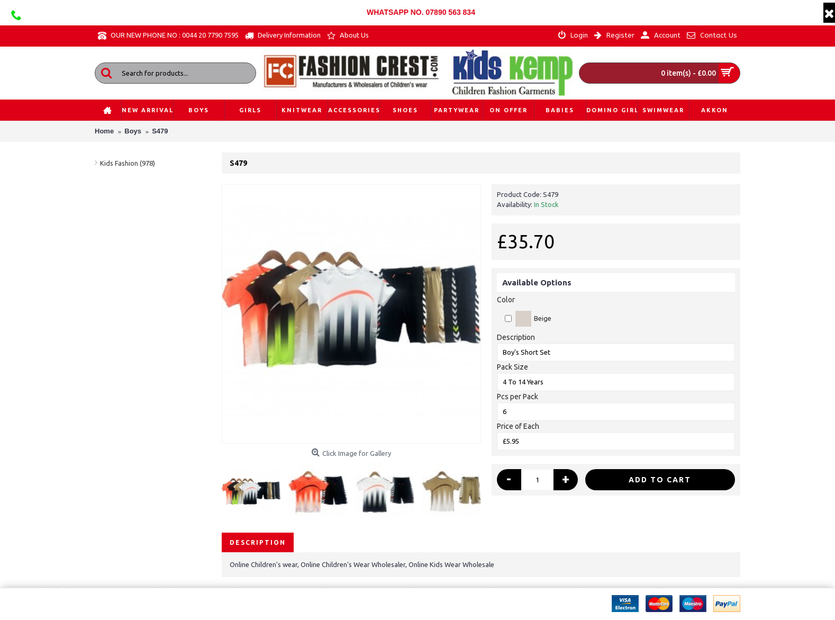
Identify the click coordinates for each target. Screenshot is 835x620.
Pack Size (512, 367)
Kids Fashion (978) (127, 163)
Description (516, 337)
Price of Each (518, 426)
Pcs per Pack (517, 396)
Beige (528, 319)
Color (506, 299)
